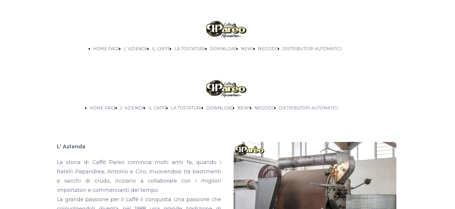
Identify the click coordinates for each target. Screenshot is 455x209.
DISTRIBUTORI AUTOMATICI (312, 48)
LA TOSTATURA (190, 48)
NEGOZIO (268, 48)
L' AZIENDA (136, 48)
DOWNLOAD (223, 48)
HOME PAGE (106, 48)
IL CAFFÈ (161, 48)
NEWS (247, 48)
